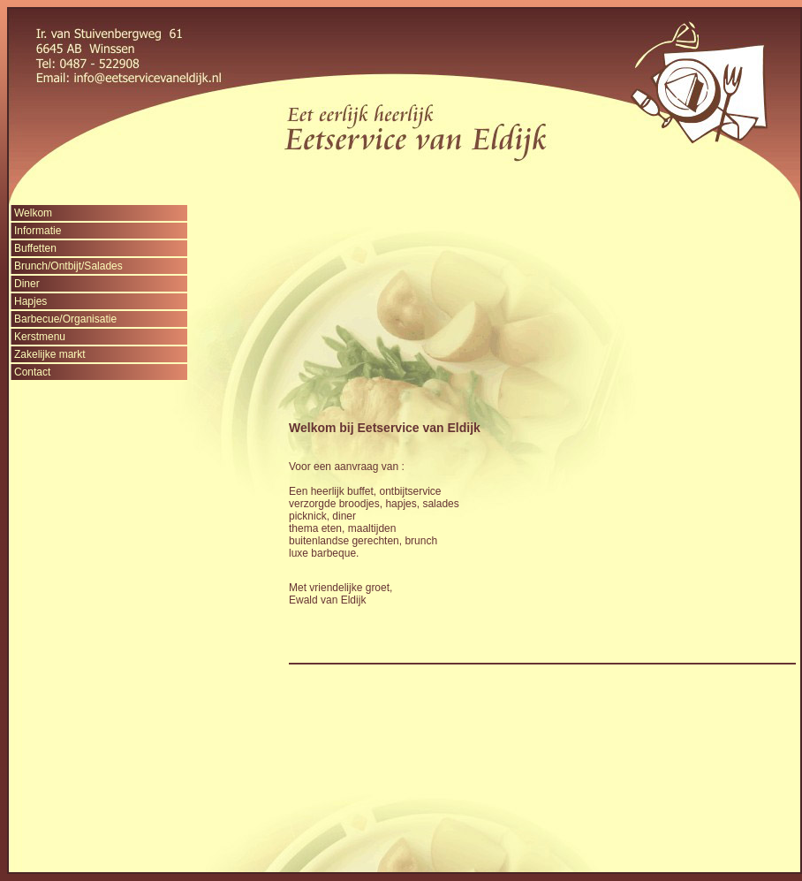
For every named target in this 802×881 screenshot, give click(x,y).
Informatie (37, 230)
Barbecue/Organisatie (65, 319)
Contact (32, 372)
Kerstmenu (39, 336)
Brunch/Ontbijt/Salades (68, 266)
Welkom (33, 213)
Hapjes (30, 301)
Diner (27, 283)
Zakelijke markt (50, 354)
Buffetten (35, 248)
